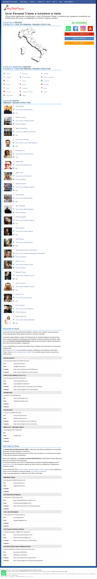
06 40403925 (79, 22)
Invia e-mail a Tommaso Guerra (25, 120)
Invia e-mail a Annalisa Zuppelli (25, 220)
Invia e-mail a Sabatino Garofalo (25, 187)
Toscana (8, 91)
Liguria (24, 81)
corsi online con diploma (38, 471)
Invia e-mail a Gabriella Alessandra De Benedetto (30, 253)
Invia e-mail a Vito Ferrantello (24, 309)
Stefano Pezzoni (21, 283)
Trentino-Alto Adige (27, 91)
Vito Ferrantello (20, 305)
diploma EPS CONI (12, 350)
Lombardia (46, 81)
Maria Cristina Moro (21, 128)
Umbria (45, 91)
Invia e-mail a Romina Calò (23, 176)
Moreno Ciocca (20, 261)
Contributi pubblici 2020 (61, 571)
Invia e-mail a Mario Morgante (25, 209)
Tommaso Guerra (21, 117)
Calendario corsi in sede (10, 1)
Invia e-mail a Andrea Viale (24, 165)
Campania (8, 77)
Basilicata (24, 73)
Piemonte (46, 84)
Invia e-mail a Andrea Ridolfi (24, 198)
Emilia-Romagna (26, 77)
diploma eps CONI (8, 464)
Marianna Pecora (21, 272)
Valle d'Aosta (9, 95)
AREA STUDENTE (68, 1)
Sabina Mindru (20, 106)
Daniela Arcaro (20, 239)
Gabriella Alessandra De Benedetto (26, 250)
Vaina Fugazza (20, 228)
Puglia (7, 88)
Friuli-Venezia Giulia (49, 77)
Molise (24, 84)
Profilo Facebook (21, 124)
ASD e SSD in (11, 446)
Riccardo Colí (20, 294)
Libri (60, 1)
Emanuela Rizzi (20, 150)
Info (54, 1)
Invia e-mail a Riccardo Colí (24, 297)
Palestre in (11, 329)
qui (17, 576)
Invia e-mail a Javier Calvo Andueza (26, 143)
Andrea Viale (19, 161)
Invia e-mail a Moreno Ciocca (24, 264)
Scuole (32, 1)
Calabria (46, 73)
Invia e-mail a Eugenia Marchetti (25, 320)
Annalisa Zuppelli (21, 217)
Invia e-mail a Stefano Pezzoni (25, 286)
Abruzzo (8, 73)
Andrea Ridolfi (20, 195)
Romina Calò (19, 172)
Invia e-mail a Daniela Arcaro (24, 242)
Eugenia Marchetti (21, 316)
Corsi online (23, 1)
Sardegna (24, 88)
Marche (8, 84)
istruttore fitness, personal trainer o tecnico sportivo (34, 469)
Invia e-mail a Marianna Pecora (25, 275)
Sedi (48, 1)
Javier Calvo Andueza (22, 139)
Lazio (7, 81)
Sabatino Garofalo (21, 183)
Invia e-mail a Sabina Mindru (24, 109)
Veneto (24, 95)
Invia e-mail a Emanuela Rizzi (24, 154)
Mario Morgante (20, 206)
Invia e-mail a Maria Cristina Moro (26, 132)
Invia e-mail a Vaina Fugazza (24, 231)
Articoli (40, 1)
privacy (12, 576)
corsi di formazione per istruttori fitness (24, 352)
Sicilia (45, 88)
